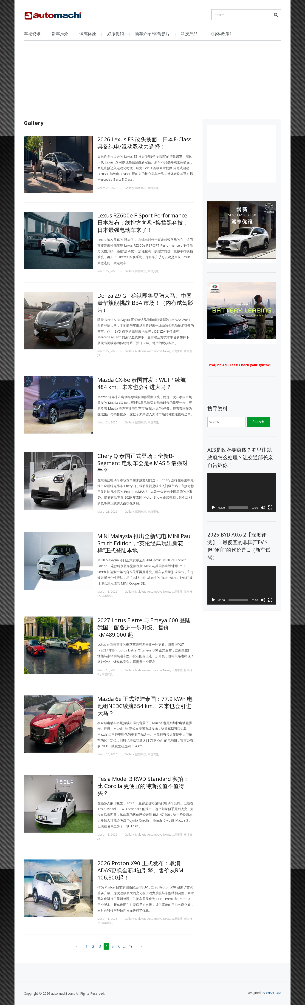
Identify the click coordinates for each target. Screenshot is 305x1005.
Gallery (129, 188)
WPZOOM (273, 993)
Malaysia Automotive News (152, 351)
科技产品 (189, 33)
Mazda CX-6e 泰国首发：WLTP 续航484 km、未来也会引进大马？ (141, 383)
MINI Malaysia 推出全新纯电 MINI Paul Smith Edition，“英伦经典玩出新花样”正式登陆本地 (144, 543)
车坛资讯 (32, 33)
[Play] (213, 507)
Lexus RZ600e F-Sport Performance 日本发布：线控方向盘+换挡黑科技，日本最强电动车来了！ (143, 222)
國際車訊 (140, 188)
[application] (241, 492)
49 (130, 946)
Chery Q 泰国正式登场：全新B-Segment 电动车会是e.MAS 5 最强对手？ (142, 463)
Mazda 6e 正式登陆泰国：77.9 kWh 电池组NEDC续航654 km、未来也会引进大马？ (144, 706)
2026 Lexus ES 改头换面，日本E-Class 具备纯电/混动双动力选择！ (144, 142)
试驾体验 (87, 33)
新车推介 (60, 33)
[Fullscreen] (270, 507)
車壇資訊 (153, 188)
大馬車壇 (177, 351)
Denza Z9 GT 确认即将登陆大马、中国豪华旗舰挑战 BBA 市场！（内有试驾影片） (145, 303)
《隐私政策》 (221, 33)
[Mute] (263, 507)
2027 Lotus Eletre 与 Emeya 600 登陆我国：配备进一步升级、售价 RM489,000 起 (144, 627)
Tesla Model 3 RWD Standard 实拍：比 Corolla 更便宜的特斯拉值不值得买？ (143, 786)
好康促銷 (115, 33)
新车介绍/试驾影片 (152, 33)
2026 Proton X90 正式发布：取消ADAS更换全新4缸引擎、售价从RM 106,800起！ (140, 870)
